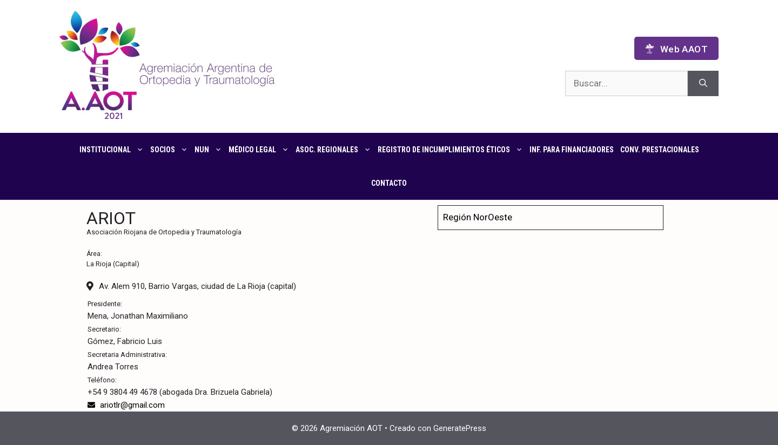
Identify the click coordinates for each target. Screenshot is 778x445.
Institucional (113, 149)
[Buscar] (703, 84)
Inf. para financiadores (571, 149)
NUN (209, 149)
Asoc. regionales (335, 149)
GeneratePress (459, 428)
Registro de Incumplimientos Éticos (452, 149)
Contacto (389, 183)
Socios (170, 149)
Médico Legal (260, 149)
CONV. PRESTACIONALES (659, 149)
